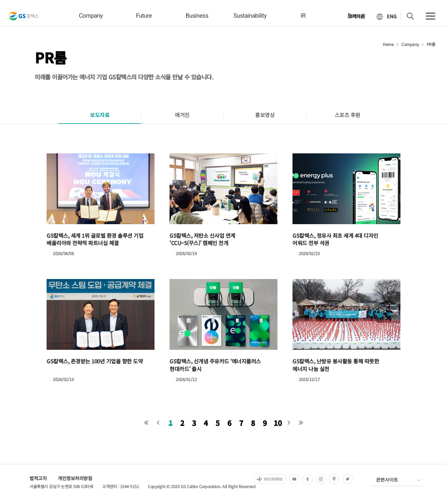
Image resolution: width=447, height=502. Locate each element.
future (144, 15)
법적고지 (38, 478)
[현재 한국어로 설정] (387, 16)
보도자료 (99, 115)
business (197, 15)
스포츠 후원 (347, 115)
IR (303, 15)
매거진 (182, 115)
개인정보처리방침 (75, 478)
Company (410, 44)
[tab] (99, 115)
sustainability (250, 15)
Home (388, 44)
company (91, 15)
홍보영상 (265, 115)
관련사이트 (387, 479)
